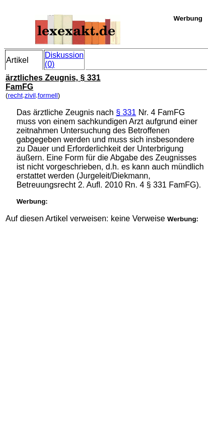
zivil (30, 95)
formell (48, 95)
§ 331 (126, 112)
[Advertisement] (103, 326)
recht (15, 95)
